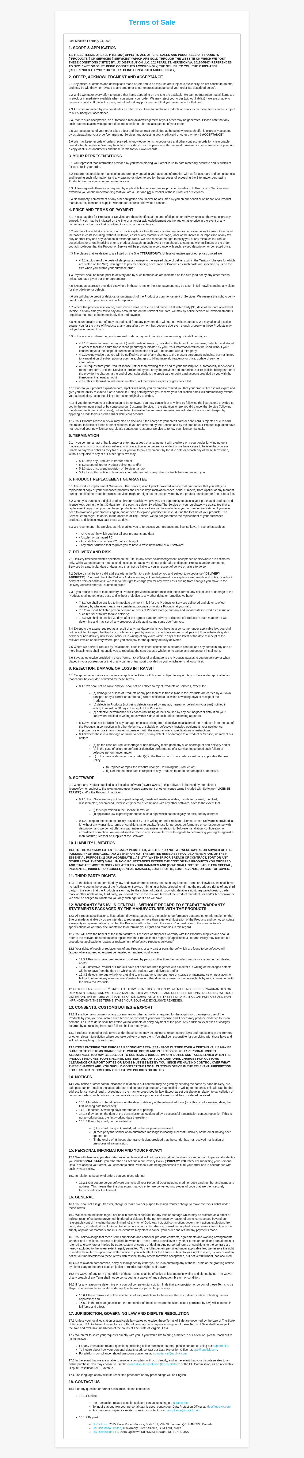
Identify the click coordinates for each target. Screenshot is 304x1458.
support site (220, 1346)
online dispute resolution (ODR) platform (153, 1364)
